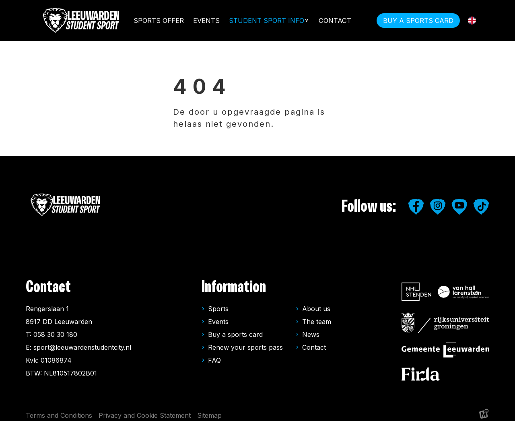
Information (234, 282)
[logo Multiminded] (484, 410)
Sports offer (158, 21)
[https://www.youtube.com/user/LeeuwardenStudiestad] (459, 202)
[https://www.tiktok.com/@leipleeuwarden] (481, 202)
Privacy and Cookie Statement (145, 411)
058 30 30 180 (55, 330)
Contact (335, 21)
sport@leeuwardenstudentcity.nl (82, 342)
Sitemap (209, 411)
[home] (81, 20)
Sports (218, 304)
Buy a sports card (235, 330)
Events (206, 21)
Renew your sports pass (245, 342)
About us (316, 304)
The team (316, 317)
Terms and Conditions (59, 411)
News (310, 330)
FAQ (214, 355)
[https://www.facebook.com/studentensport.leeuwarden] (416, 202)
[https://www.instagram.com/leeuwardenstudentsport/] (438, 202)
